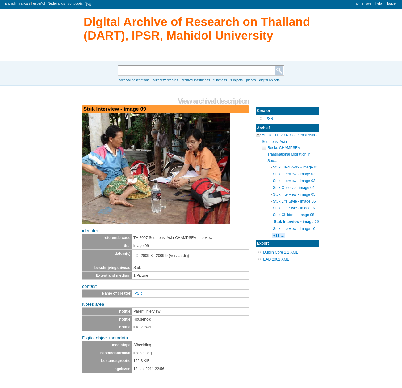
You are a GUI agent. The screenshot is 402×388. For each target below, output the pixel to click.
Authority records (165, 80)
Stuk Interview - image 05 (294, 194)
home (359, 3)
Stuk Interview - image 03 (294, 181)
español (39, 3)
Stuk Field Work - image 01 (295, 167)
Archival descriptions (134, 80)
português (75, 3)
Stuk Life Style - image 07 (294, 208)
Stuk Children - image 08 (293, 215)
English (10, 3)
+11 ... (278, 235)
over (369, 3)
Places (251, 80)
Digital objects (269, 80)
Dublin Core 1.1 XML (280, 252)
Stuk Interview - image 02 (294, 174)
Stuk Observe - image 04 (293, 187)
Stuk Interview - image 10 (294, 229)
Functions (220, 80)
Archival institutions (196, 80)
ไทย (88, 4)
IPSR (137, 293)
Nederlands (56, 3)
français (24, 3)
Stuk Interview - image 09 (296, 222)
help (378, 3)
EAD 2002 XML (276, 259)
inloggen (391, 3)
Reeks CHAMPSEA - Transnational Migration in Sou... (288, 154)
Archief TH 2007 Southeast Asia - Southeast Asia (289, 138)
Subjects (236, 80)
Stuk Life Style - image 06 (294, 201)
